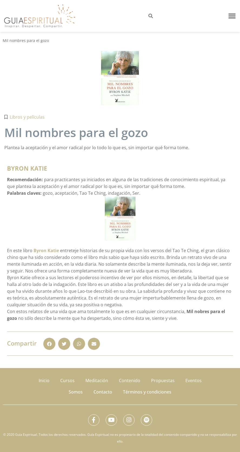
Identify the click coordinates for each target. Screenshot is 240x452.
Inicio (44, 380)
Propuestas (163, 380)
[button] (232, 16)
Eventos (193, 380)
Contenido (129, 380)
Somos (76, 391)
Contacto (103, 391)
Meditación (96, 380)
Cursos (67, 380)
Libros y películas (27, 117)
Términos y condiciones (147, 391)
